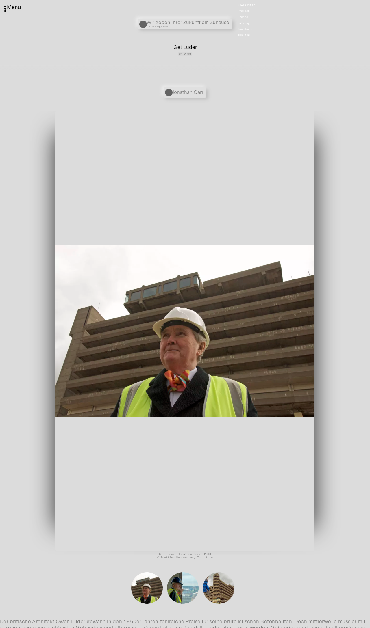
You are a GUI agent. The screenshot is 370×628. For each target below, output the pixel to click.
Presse (243, 17)
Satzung (244, 23)
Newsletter (246, 5)
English (244, 35)
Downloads (245, 29)
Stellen (244, 11)
